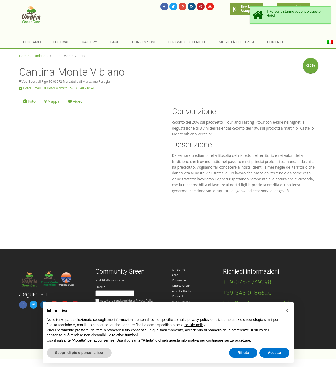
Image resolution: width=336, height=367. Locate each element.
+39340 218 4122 (84, 88)
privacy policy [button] (198, 320)
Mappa (51, 101)
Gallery (89, 42)
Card (114, 42)
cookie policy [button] (194, 325)
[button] (287, 310)
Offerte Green (181, 285)
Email (100, 287)
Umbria (39, 55)
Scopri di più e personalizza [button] (79, 353)
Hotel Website (55, 88)
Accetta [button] (274, 353)
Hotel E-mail (30, 88)
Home (24, 55)
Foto (29, 101)
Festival (61, 42)
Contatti (275, 42)
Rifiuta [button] (243, 353)
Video (75, 101)
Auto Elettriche (182, 291)
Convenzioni (143, 42)
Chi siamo (32, 42)
